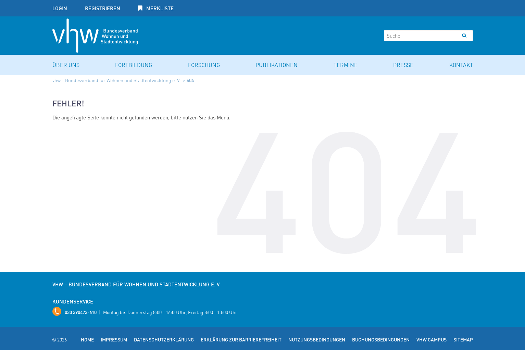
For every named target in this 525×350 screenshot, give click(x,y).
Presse (403, 64)
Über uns (65, 64)
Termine (346, 64)
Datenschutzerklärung (164, 339)
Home (87, 339)
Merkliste (159, 8)
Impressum (114, 339)
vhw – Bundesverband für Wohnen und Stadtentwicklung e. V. (116, 80)
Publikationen (276, 64)
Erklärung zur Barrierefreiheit (241, 339)
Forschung (204, 64)
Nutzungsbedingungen (316, 339)
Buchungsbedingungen (381, 339)
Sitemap (463, 339)
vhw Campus (431, 339)
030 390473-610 (81, 312)
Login (59, 8)
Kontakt (461, 64)
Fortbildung (133, 64)
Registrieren (102, 8)
